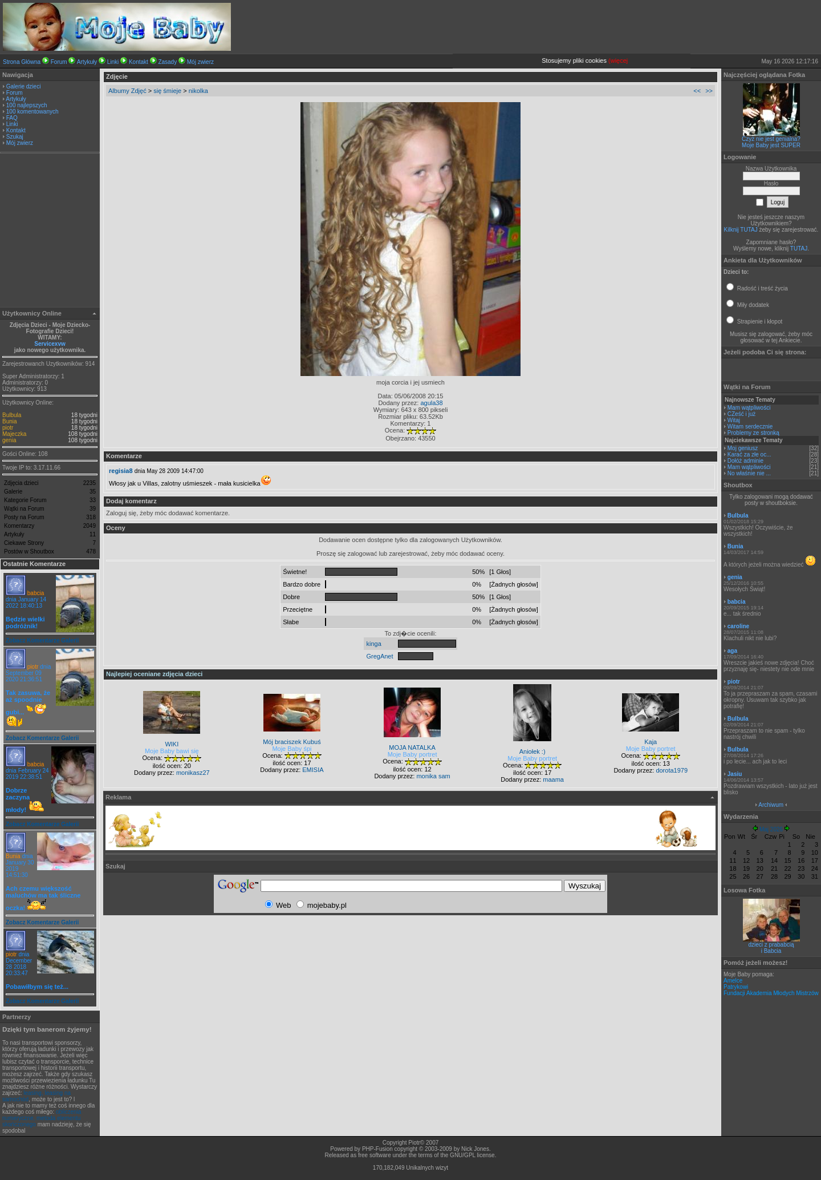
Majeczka (14, 434)
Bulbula (11, 415)
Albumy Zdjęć (127, 90)
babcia (35, 593)
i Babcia (771, 951)
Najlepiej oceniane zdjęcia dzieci (154, 673)
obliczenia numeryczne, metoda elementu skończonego (41, 1118)
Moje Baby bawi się (172, 750)
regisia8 (121, 470)
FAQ (12, 118)
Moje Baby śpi (291, 748)
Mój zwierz (200, 62)
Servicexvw (50, 344)
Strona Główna (21, 62)
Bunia (9, 421)
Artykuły (87, 62)
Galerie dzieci (23, 86)
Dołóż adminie (745, 461)
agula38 (431, 402)
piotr (7, 428)
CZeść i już (741, 414)
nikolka (198, 90)
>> (709, 90)
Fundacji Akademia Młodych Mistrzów (771, 993)
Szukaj (14, 137)
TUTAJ (798, 248)
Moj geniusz (742, 448)
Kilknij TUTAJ (741, 230)
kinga (373, 643)
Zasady (167, 62)
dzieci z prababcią (771, 944)
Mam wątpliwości (749, 408)
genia (9, 440)
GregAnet (379, 656)
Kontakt (138, 62)
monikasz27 (193, 772)
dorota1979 (672, 770)
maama (553, 779)
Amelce (733, 980)
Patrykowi (736, 987)
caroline (738, 626)
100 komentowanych (32, 111)
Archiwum (770, 805)
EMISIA (312, 769)
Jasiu (734, 774)
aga (732, 651)
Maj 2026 (771, 829)
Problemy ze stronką (753, 433)
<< (697, 90)
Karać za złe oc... (749, 454)
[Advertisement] (50, 231)
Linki (113, 62)
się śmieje (167, 90)
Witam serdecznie (750, 426)
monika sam (433, 776)
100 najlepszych (26, 105)
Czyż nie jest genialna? (771, 139)
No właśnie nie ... (749, 473)
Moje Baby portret (412, 754)
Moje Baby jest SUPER (771, 145)
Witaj (733, 420)
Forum (59, 62)
